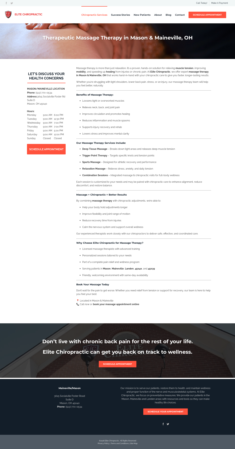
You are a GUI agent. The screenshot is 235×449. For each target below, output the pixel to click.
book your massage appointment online (116, 304)
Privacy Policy (103, 443)
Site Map (133, 443)
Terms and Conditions (120, 443)
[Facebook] (163, 424)
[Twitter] (168, 424)
